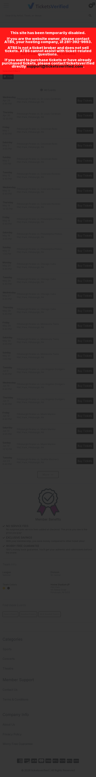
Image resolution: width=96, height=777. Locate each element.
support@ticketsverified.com (55, 66)
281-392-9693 (77, 42)
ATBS (9, 42)
